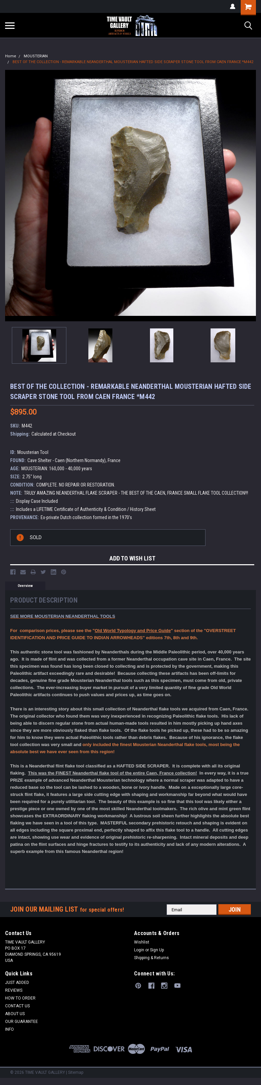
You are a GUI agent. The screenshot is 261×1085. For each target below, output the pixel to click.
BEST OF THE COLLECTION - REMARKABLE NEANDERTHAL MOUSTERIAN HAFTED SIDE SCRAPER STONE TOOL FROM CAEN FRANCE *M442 (133, 62)
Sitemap (75, 1072)
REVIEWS (13, 990)
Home (10, 56)
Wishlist (141, 942)
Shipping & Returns (151, 957)
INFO (9, 1029)
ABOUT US (15, 1013)
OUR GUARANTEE (21, 1021)
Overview (25, 586)
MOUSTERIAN (36, 56)
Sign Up (157, 950)
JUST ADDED (17, 982)
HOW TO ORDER (20, 998)
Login (139, 950)
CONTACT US (17, 1006)
